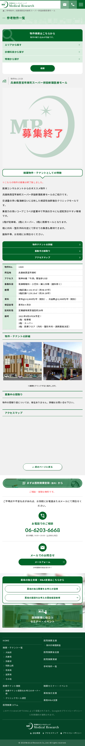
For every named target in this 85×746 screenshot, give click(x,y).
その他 (9, 679)
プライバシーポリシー (72, 710)
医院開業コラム (10, 704)
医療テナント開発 (11, 685)
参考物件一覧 (50, 666)
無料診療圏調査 (53, 645)
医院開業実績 (50, 659)
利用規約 (35, 714)
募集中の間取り (58, 250)
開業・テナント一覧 (13, 647)
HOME (6, 640)
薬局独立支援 (50, 692)
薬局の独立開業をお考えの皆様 (52, 588)
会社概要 (35, 733)
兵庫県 (9, 656)
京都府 (9, 661)
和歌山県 (10, 665)
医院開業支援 (50, 640)
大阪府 (9, 652)
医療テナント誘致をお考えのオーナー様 (23, 692)
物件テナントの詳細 (57, 244)
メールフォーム (50, 561)
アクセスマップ (58, 257)
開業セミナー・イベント (56, 685)
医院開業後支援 (51, 652)
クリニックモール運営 (16, 698)
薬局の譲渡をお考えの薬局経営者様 (51, 597)
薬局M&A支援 (51, 700)
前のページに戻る (42, 466)
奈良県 (9, 670)
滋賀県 (9, 674)
